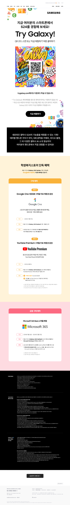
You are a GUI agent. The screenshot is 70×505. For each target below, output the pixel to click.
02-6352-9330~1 (12, 491)
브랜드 (62, 6)
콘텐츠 (53, 6)
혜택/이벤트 (58, 6)
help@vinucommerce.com (11, 497)
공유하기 (61, 483)
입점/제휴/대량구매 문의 (39, 488)
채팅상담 (18, 497)
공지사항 (33, 488)
